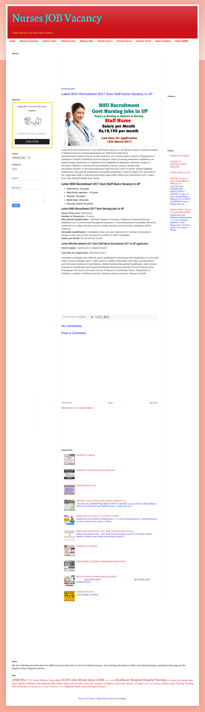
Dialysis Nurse (47, 680)
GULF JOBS (110, 680)
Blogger (122, 698)
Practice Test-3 (143, 41)
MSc (53, 683)
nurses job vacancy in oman (129, 683)
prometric (61, 687)
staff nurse (92, 686)
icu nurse (171, 680)
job (178, 680)
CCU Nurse (33, 680)
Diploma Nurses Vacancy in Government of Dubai (97, 516)
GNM (100, 680)
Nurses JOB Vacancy (57, 16)
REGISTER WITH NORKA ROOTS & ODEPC (96, 577)
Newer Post (67, 403)
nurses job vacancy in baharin (98, 683)
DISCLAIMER (181, 41)
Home (12, 41)
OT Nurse (53, 686)
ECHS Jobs (69, 680)
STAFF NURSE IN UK (86, 486)
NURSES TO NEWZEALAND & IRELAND (95, 470)
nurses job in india (72, 683)
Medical (22, 683)
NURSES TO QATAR (85, 455)
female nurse (86, 680)
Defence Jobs (49, 41)
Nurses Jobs (148, 684)
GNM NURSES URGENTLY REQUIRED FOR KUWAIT (101, 561)
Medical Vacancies (29, 41)
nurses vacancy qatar (164, 683)
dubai (58, 680)
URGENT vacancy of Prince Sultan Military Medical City (100, 501)
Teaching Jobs (68, 41)
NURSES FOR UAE (85, 592)
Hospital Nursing (154, 680)
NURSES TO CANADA (86, 546)
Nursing (180, 683)
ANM (16, 680)
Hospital (136, 680)
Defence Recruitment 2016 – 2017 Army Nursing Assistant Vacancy (104, 531)
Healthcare (122, 680)
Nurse (60, 683)
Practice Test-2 (124, 41)
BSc (23, 680)
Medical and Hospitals (38, 683)
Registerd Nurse (73, 686)
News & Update (163, 41)
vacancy (102, 686)
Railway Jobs (86, 41)
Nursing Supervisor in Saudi (37, 687)
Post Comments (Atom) (83, 408)
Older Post (153, 403)
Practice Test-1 (105, 41)
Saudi (83, 686)
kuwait (184, 680)
